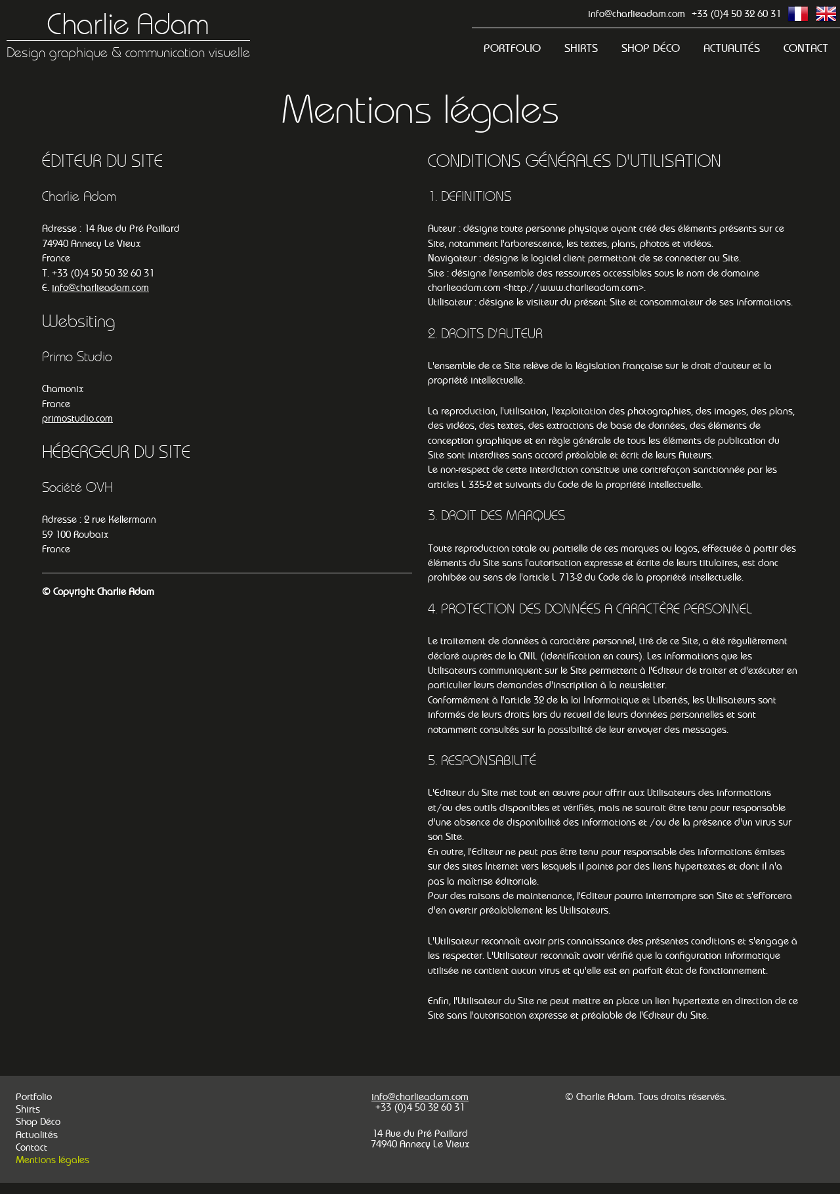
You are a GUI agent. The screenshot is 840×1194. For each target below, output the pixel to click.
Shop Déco (650, 48)
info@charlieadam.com (636, 13)
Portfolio (512, 48)
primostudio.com (77, 418)
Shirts (581, 48)
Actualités (732, 48)
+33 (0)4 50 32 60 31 (736, 13)
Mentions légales (52, 1160)
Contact (806, 48)
